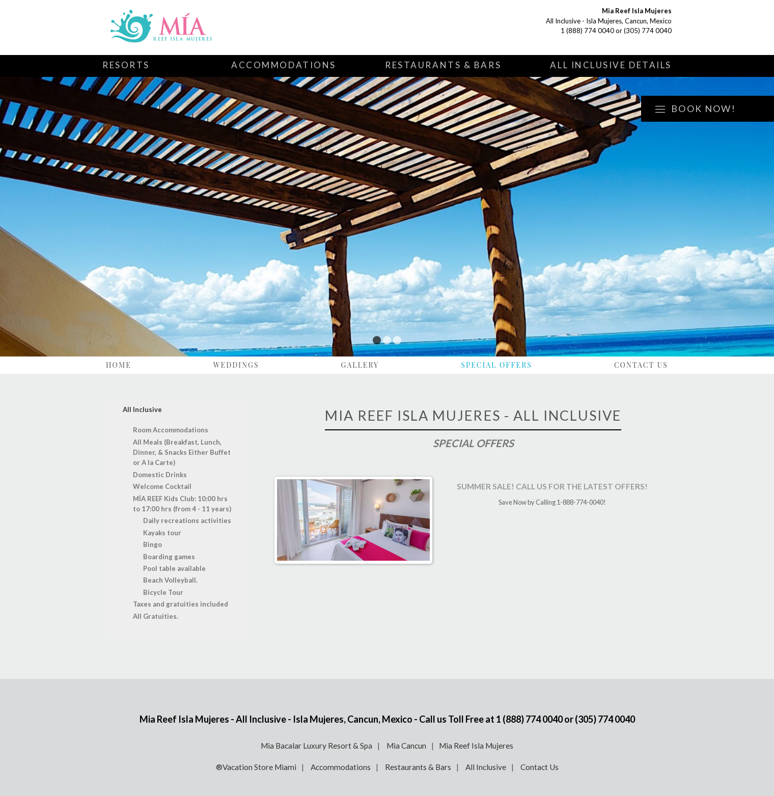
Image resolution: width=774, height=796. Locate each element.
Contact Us (641, 365)
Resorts (126, 65)
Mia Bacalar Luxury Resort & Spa (316, 745)
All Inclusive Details (611, 65)
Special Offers (496, 365)
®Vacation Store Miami (256, 767)
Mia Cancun (406, 745)
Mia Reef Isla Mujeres (476, 745)
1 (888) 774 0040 (587, 30)
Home (118, 365)
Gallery (360, 365)
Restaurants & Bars (443, 65)
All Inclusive (485, 767)
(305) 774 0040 (648, 30)
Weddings (236, 365)
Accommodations (283, 65)
